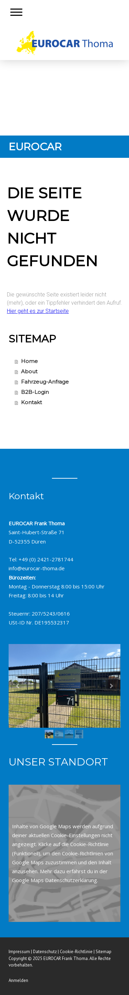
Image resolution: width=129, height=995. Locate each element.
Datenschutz (45, 952)
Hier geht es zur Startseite (38, 311)
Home (29, 361)
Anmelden (18, 980)
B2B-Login (35, 392)
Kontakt (31, 402)
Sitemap (103, 952)
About (29, 371)
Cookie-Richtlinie (89, 844)
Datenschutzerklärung (71, 880)
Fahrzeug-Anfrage (45, 381)
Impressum (19, 952)
